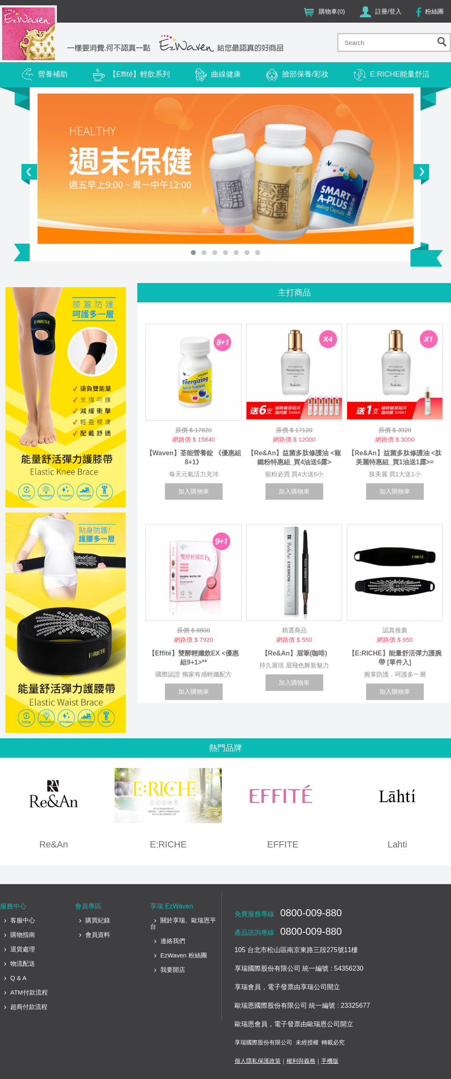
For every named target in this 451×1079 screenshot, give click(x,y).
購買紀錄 (97, 920)
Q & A (18, 977)
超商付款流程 (28, 1006)
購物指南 (22, 934)
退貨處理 (22, 949)
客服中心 (22, 920)
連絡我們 (172, 940)
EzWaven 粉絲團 (183, 955)
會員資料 (97, 934)
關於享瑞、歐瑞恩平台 (183, 923)
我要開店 (172, 969)
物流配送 (22, 963)
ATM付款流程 (29, 992)
